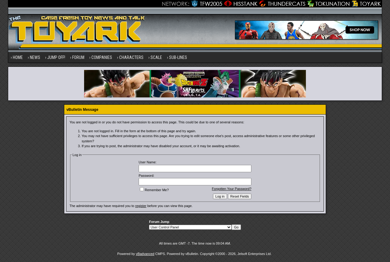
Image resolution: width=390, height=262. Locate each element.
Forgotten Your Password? (231, 189)
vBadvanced (145, 254)
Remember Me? (154, 190)
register (141, 206)
